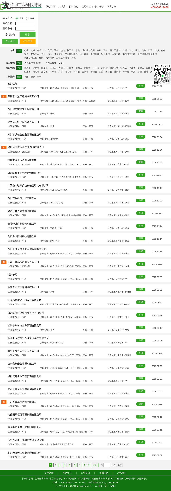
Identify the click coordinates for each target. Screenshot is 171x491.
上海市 (53, 68)
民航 (137, 50)
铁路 (99, 50)
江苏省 (123, 68)
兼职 (39, 77)
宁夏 (133, 72)
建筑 (41, 58)
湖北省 (36, 68)
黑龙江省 (114, 68)
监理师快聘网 (41, 479)
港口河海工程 (129, 54)
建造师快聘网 (55, 479)
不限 (26, 77)
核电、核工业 (67, 50)
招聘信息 (73, 6)
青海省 (126, 72)
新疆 (140, 72)
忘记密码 (10, 34)
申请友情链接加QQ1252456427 (103, 482)
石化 (105, 50)
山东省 (27, 72)
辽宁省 (96, 68)
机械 (33, 50)
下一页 (86, 465)
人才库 (62, 6)
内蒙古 (87, 68)
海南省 (68, 72)
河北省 (70, 68)
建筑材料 (41, 50)
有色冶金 (35, 54)
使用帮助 (49, 473)
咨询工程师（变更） (55, 63)
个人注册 (10, 41)
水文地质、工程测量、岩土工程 (95, 54)
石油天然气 (115, 50)
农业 (43, 54)
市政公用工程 (30, 58)
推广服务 (99, 6)
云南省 (93, 72)
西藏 (101, 72)
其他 (73, 58)
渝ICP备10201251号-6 (105, 486)
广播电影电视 (71, 54)
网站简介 (67, 473)
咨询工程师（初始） (33, 63)
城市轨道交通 (88, 50)
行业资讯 (85, 473)
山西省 (79, 68)
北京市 (44, 68)
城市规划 (50, 58)
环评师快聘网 (69, 479)
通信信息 (58, 54)
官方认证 (111, 6)
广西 (60, 72)
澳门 (152, 72)
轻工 (150, 50)
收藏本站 (103, 473)
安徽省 (141, 68)
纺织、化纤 (160, 50)
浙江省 (132, 68)
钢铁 (26, 54)
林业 (50, 54)
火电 (131, 50)
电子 (26, 50)
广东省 (53, 72)
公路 (144, 50)
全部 (19, 50)
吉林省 (104, 68)
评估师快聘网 (84, 479)
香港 (146, 72)
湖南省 (44, 72)
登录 (27, 34)
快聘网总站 (142, 479)
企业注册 (27, 41)
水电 (78, 50)
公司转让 (86, 6)
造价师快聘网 (98, 479)
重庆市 (27, 68)
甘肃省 (117, 72)
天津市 (61, 68)
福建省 (149, 68)
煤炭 (125, 50)
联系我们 (122, 473)
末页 (95, 465)
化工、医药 (53, 50)
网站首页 (50, 6)
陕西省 (108, 72)
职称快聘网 (130, 479)
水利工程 (116, 54)
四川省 (76, 72)
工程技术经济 (62, 58)
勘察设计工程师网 (114, 479)
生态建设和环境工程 (147, 54)
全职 (33, 77)
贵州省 (85, 72)
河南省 (36, 72)
